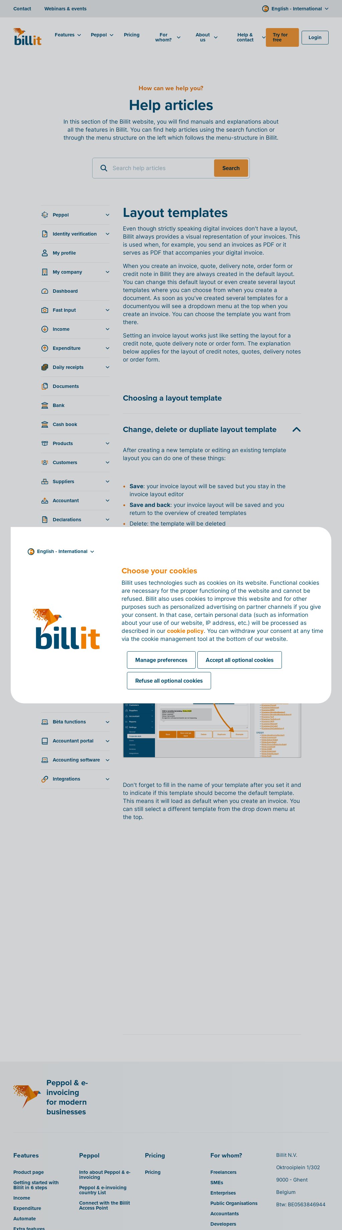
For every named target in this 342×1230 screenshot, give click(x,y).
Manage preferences (161, 660)
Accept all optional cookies (240, 660)
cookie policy (185, 631)
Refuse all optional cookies (169, 681)
